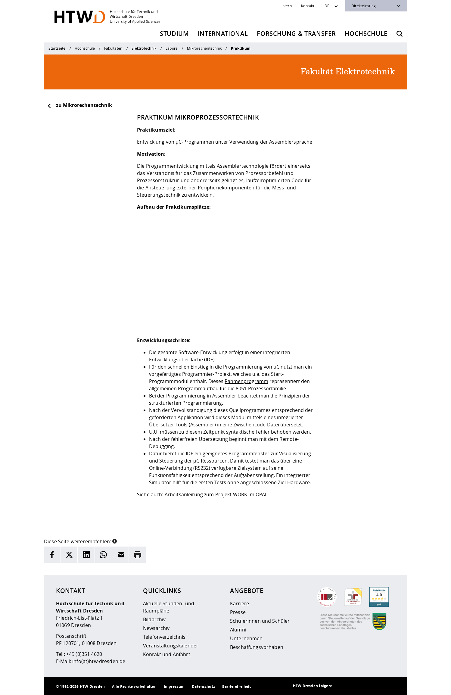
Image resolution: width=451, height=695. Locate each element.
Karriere (239, 603)
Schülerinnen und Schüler (260, 621)
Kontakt (307, 5)
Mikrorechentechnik (204, 48)
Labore (172, 48)
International (223, 34)
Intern (286, 5)
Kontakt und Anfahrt (166, 654)
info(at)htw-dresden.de (98, 661)
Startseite (56, 48)
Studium (174, 34)
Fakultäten (113, 48)
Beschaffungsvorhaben (256, 647)
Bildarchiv (154, 619)
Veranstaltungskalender (170, 645)
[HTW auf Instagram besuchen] (353, 686)
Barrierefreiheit (236, 686)
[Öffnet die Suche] (399, 33)
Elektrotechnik (144, 48)
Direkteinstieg (363, 5)
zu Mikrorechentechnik (79, 105)
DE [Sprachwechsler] (327, 5)
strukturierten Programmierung (185, 403)
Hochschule (366, 34)
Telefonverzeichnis (164, 637)
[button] (114, 540)
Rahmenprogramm (246, 381)
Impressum (174, 686)
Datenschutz (203, 686)
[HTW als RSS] (341, 686)
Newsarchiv (156, 628)
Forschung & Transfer (296, 34)
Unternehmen (246, 638)
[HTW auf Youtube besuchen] (389, 686)
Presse (238, 612)
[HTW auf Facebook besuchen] (377, 686)
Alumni (238, 629)
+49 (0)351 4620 (84, 654)
